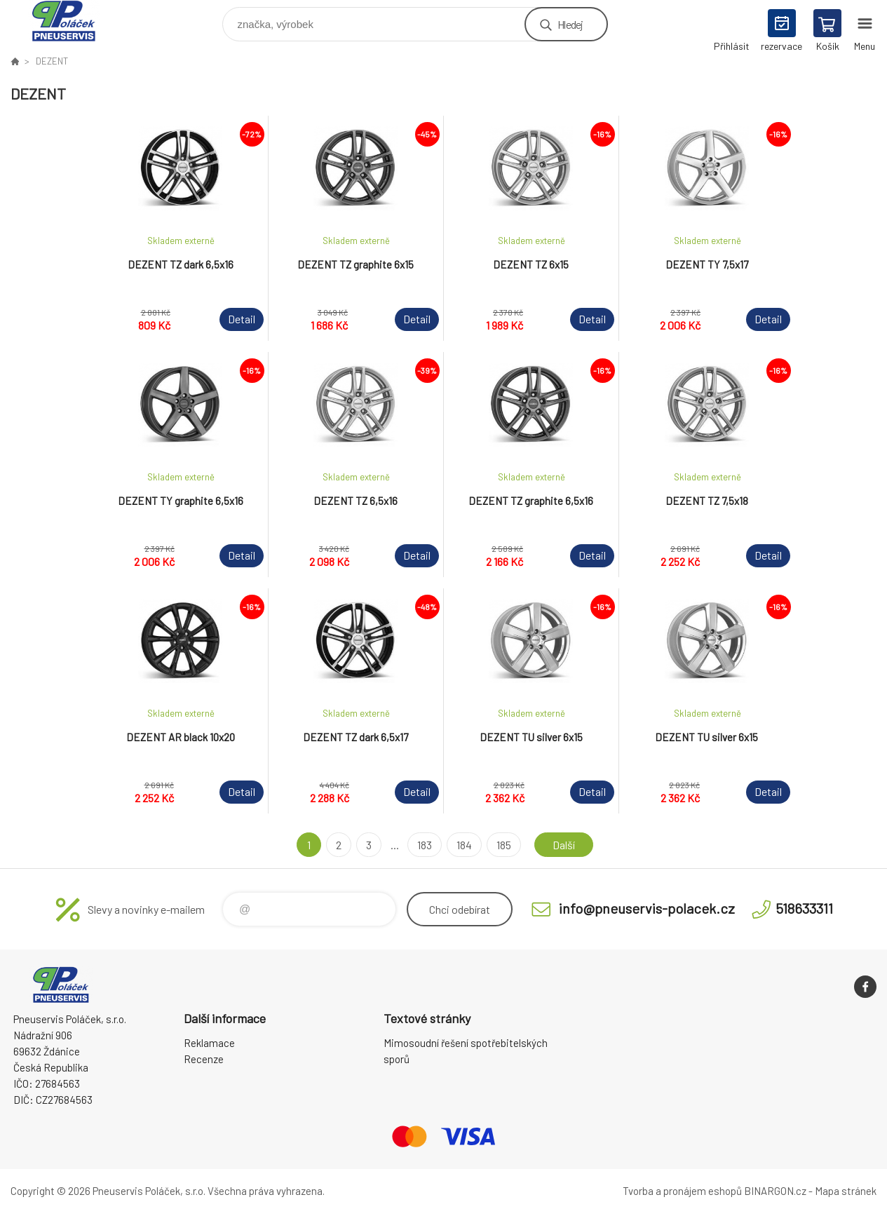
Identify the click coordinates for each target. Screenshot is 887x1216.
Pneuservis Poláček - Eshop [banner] (73, 20)
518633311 (804, 908)
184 (464, 844)
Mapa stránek (845, 1190)
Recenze (204, 1059)
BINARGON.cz (775, 1190)
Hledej (570, 24)
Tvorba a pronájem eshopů (682, 1190)
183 (424, 844)
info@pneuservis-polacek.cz (647, 908)
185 (503, 844)
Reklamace (209, 1042)
